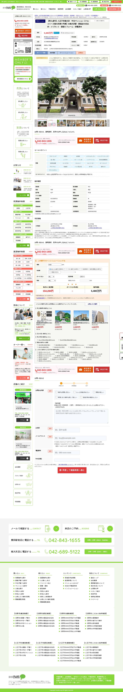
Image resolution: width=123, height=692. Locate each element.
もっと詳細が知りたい (82, 392)
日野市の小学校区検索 (94, 626)
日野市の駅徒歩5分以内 (46, 618)
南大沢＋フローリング (44, 352)
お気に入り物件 (92, 304)
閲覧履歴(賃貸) (45, 602)
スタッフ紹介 (77, 9)
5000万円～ (28, 231)
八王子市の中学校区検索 (93, 658)
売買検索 (83, 1)
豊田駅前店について (97, 583)
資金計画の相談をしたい (89, 397)
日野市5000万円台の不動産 (70, 628)
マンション (18, 218)
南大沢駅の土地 (93, 345)
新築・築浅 (44, 586)
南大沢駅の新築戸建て (44, 345)
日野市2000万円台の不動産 (70, 620)
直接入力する (54, 272)
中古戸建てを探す (21, 583)
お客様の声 (87, 9)
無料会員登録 (95, 596)
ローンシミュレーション (67, 53)
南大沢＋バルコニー (44, 357)
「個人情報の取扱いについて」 (66, 464)
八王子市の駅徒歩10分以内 (46, 650)
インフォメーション (71, 588)
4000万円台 (18, 231)
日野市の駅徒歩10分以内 (46, 620)
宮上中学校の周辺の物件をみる (68, 340)
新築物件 (18, 284)
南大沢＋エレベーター (60, 357)
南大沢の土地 (89, 347)
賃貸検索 (94, 1)
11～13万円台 (28, 278)
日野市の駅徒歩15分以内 (46, 623)
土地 (28, 218)
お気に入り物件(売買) (22, 596)
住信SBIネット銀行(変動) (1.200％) (91, 269)
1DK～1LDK (28, 258)
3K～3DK (18, 265)
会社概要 (68, 9)
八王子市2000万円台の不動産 (70, 650)
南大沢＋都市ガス (87, 359)
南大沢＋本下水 (73, 359)
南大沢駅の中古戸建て (61, 345)
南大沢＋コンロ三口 (96, 355)
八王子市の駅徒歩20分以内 (46, 655)
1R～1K (18, 258)
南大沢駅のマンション (78, 345)
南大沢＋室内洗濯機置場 (63, 355)
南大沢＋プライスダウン (45, 361)
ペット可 (18, 288)
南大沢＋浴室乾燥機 (80, 355)
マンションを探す (21, 586)
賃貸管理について (71, 580)
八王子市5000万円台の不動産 (70, 658)
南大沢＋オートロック (77, 357)
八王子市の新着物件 (92, 647)
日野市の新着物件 (93, 618)
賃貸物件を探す (45, 578)
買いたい (36, 9)
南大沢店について (97, 586)
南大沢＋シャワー (79, 354)
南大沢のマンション (75, 347)
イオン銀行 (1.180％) (72, 269)
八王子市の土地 (20, 655)
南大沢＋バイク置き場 (58, 359)
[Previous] (37, 92)
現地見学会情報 (70, 578)
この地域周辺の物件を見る (51, 38)
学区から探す (19, 591)
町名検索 (18, 240)
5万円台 (28, 271)
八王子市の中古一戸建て (23, 650)
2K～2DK (18, 262)
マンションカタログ (71, 583)
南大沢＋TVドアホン (93, 357)
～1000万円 (18, 224)
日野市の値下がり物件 (94, 620)
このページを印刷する (24, 42)
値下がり (28, 237)
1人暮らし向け (45, 580)
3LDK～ (28, 265)
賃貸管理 (60, 9)
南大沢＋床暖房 (60, 352)
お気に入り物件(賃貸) (47, 599)
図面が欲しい (98, 392)
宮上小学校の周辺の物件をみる (47, 340)
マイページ (94, 599)
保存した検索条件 (46, 596)
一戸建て (28, 284)
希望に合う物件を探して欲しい (66, 397)
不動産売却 (52, 9)
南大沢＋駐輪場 (43, 359)
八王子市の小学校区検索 (93, 655)
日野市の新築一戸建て (22, 618)
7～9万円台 (28, 275)
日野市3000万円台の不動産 (70, 623)
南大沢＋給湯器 (73, 352)
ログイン (116, 1)
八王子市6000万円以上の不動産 (70, 660)
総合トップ (94, 578)
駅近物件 (43, 588)
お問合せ (80, 53)
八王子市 (28, 208)
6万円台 (18, 275)
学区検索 (18, 294)
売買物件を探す (20, 578)
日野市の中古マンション (23, 623)
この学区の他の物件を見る (57, 228)
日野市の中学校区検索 (94, 628)
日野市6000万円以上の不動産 (71, 631)
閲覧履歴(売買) (20, 599)
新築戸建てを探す (21, 580)
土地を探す (19, 588)
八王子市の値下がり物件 (93, 650)
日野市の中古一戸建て (22, 620)
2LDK (28, 262)
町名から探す (19, 594)
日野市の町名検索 (93, 623)
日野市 (18, 208)
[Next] (107, 92)
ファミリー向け (45, 583)
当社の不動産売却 (71, 586)
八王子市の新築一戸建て (23, 647)
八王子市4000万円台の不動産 (70, 655)
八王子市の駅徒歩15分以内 (46, 652)
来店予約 (94, 594)
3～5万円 (18, 271)
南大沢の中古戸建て (59, 347)
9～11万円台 (18, 278)
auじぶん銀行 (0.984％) (56, 269)
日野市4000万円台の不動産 (70, 626)
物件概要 (52, 53)
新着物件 (18, 237)
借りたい (43, 9)
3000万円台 (28, 227)
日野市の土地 (19, 626)
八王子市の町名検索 (92, 652)
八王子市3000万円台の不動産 (70, 652)
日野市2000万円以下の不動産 (71, 618)
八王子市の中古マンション (24, 652)
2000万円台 (18, 227)
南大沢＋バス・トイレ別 (95, 354)
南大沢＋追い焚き (64, 354)
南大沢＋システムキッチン (89, 352)
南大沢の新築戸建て (44, 347)
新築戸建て (18, 214)
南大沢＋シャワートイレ (45, 355)
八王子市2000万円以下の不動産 (70, 647)
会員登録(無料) (40, 298)
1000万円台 (28, 224)
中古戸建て (28, 214)
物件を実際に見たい (62, 392)
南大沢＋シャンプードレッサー (47, 354)
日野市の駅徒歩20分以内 (46, 626)
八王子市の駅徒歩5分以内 (46, 647)
